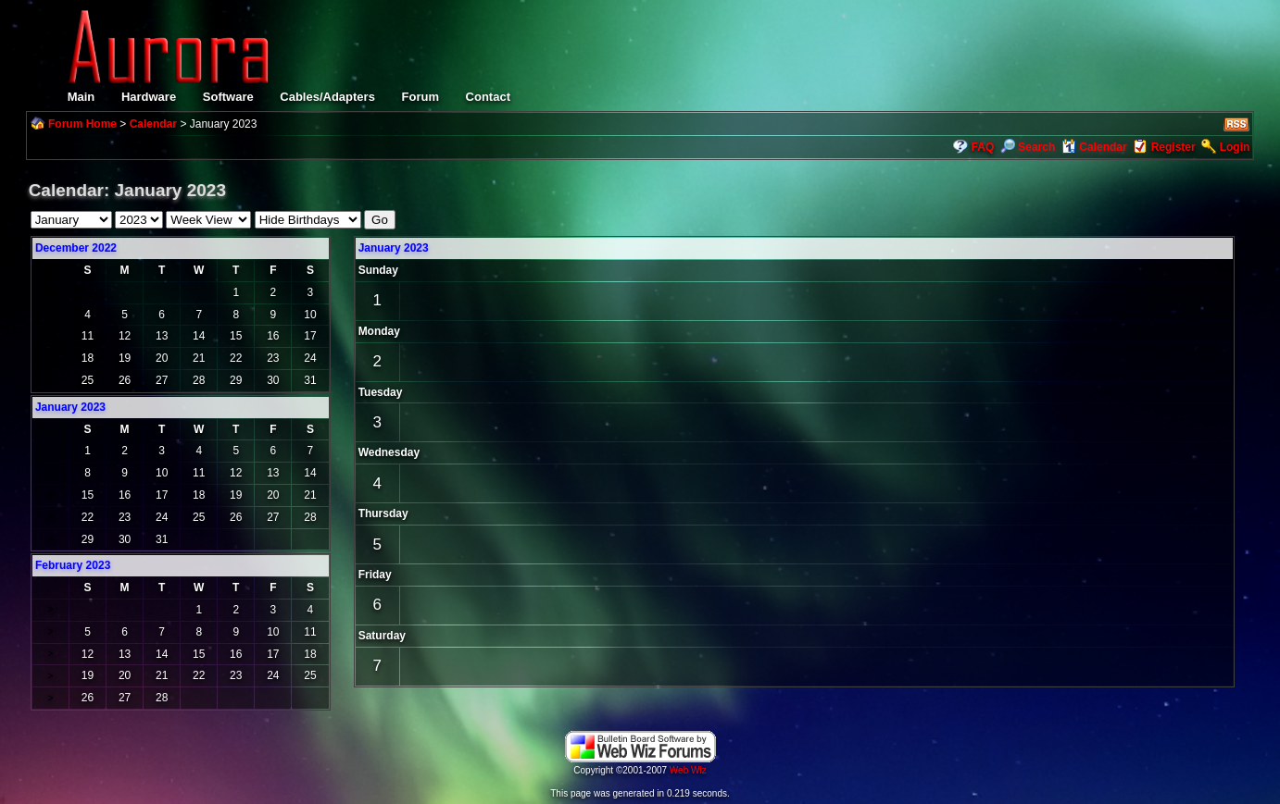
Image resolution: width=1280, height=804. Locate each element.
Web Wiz (688, 770)
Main (81, 97)
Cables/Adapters (327, 97)
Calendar (153, 124)
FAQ (983, 147)
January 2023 (393, 247)
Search (1027, 147)
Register (1173, 147)
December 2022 (76, 247)
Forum (420, 97)
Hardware (148, 97)
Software (228, 97)
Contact (488, 97)
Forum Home (82, 124)
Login (1235, 147)
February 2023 (72, 565)
